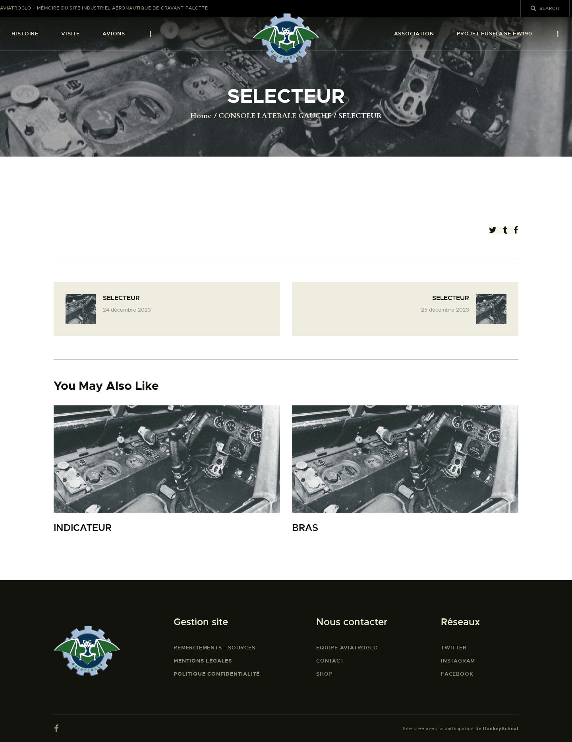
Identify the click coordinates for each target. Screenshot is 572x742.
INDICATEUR (83, 528)
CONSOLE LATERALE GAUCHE (275, 116)
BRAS (305, 528)
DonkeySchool (500, 728)
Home (201, 116)
